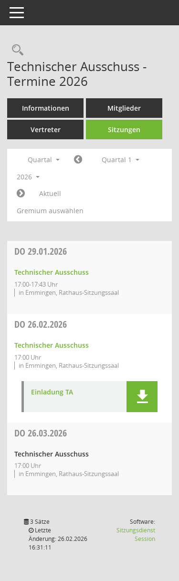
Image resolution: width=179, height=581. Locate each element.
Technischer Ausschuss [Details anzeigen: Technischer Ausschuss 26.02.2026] (51, 345)
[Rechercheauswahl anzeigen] (15, 50)
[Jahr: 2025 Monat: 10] (78, 159)
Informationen (45, 108)
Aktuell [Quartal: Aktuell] (50, 193)
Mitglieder (124, 108)
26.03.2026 (40, 432)
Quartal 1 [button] (120, 159)
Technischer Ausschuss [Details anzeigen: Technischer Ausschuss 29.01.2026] (51, 272)
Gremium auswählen (50, 210)
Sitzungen (124, 129)
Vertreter (46, 129)
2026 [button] (28, 176)
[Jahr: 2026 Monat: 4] (21, 193)
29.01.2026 (40, 251)
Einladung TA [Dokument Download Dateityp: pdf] (52, 392)
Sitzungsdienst (135, 534)
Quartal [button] (44, 159)
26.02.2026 (40, 324)
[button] (142, 396)
